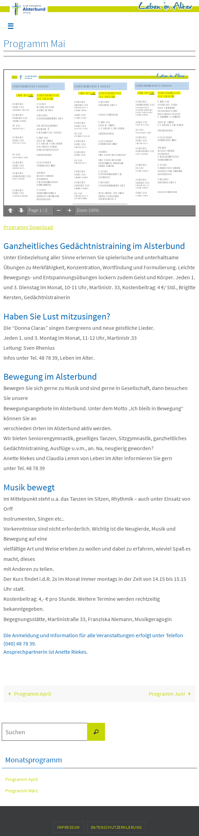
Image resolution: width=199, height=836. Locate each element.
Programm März (21, 791)
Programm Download (28, 227)
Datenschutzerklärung (116, 827)
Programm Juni (171, 693)
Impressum (68, 827)
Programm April (28, 693)
